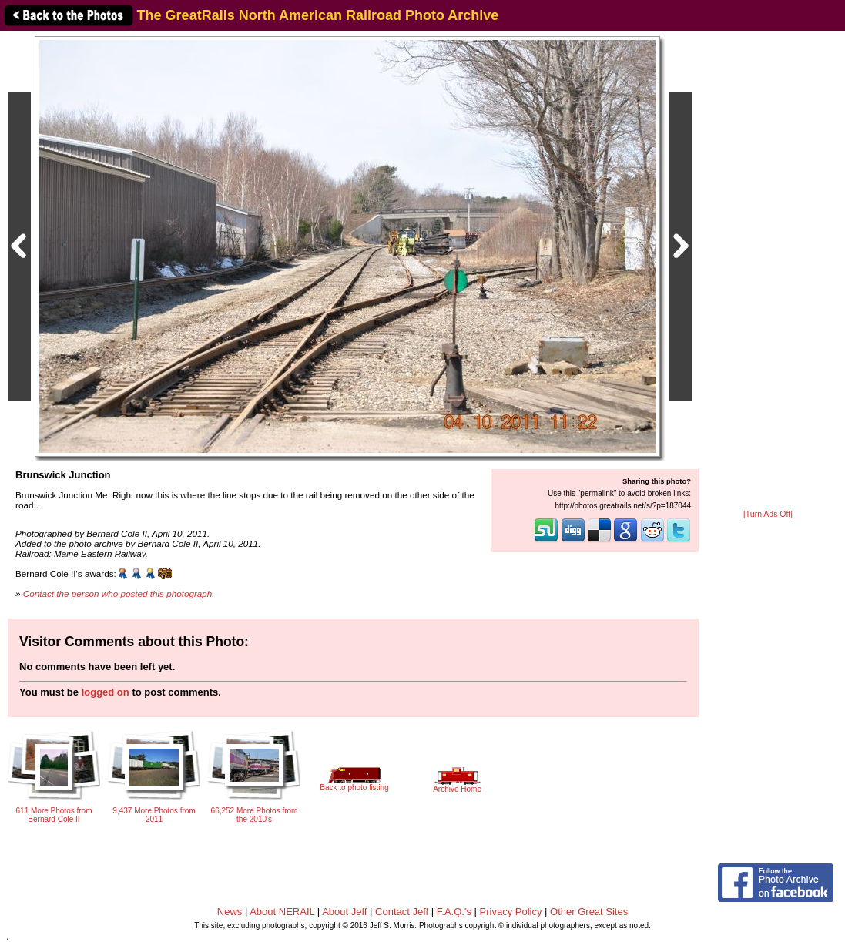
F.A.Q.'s (454, 911)
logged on (105, 692)
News (230, 911)
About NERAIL (282, 911)
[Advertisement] (768, 271)
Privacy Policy (511, 911)
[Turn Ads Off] (768, 514)
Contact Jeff (401, 911)
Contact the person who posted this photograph (118, 593)
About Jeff (344, 911)
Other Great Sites (589, 911)
